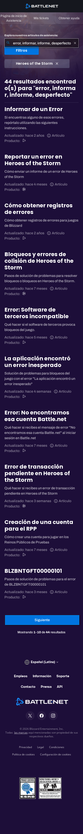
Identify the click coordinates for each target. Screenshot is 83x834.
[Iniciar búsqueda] (8, 43)
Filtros (21, 50)
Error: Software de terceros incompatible (36, 313)
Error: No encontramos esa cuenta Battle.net (36, 416)
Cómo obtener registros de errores (38, 209)
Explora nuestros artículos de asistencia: (31, 35)
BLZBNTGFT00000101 (33, 571)
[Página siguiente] (42, 620)
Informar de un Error (33, 109)
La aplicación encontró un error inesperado (37, 362)
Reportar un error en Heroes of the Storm (33, 160)
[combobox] (41, 43)
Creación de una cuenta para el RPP (38, 525)
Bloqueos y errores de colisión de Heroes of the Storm (38, 260)
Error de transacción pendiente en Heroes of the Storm (37, 473)
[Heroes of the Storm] (24, 189)
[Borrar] (75, 43)
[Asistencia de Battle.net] (24, 141)
